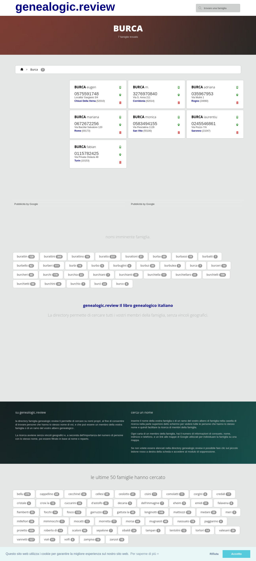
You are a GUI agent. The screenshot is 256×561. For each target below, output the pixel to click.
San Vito (138, 130)
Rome (78, 130)
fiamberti (26, 512)
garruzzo (99, 512)
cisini (151, 494)
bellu (24, 494)
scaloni (79, 530)
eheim (179, 503)
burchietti (26, 284)
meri (231, 512)
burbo (98, 266)
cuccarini (73, 503)
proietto (26, 530)
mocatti (82, 521)
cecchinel (77, 494)
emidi (202, 503)
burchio (78, 284)
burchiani (101, 275)
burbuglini (122, 266)
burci (100, 284)
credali (223, 494)
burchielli (216, 275)
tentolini (178, 530)
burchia (76, 275)
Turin (77, 160)
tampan (153, 530)
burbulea (172, 266)
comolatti (175, 494)
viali (49, 539)
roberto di (53, 530)
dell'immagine (152, 503)
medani (208, 512)
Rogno (195, 101)
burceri (219, 266)
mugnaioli (158, 521)
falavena (225, 503)
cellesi (103, 494)
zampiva (92, 539)
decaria (125, 503)
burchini (53, 284)
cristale (24, 503)
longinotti (154, 512)
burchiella (157, 275)
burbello (25, 266)
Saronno (196, 130)
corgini (200, 494)
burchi (51, 275)
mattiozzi (183, 512)
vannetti (26, 539)
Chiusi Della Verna (85, 101)
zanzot (117, 539)
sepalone (104, 530)
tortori (203, 530)
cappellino (49, 494)
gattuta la (126, 512)
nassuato (186, 521)
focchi (51, 512)
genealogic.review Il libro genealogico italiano (128, 305)
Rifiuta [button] (214, 553)
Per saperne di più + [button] (144, 553)
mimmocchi (54, 521)
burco (122, 284)
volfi (69, 539)
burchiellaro (186, 275)
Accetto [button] (236, 553)
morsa (133, 521)
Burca (34, 69)
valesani (227, 530)
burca (196, 266)
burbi (75, 266)
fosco (74, 512)
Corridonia (139, 101)
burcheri (25, 275)
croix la (48, 503)
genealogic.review (65, 6)
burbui (148, 266)
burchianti (129, 275)
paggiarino (213, 521)
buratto (107, 256)
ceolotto (127, 494)
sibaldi (129, 530)
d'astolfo (100, 503)
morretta (108, 521)
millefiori (26, 521)
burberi (51, 266)
